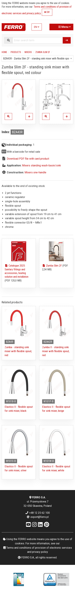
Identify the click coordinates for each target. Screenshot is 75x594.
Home (4, 52)
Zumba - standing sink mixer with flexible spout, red (18, 351)
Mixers (28, 52)
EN (36, 27)
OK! (47, 12)
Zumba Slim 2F (42, 52)
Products (16, 52)
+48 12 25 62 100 (37, 512)
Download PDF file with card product (28, 158)
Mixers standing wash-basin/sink (41, 165)
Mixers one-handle (35, 172)
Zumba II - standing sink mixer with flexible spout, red (55, 351)
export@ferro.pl (38, 517)
